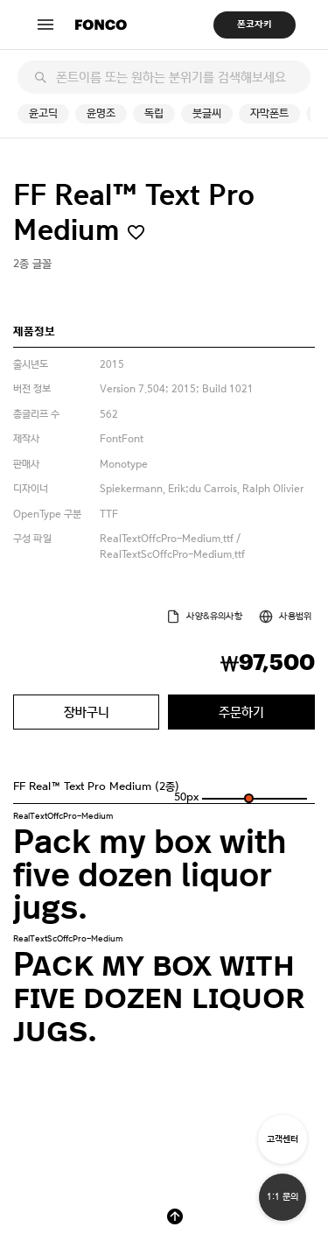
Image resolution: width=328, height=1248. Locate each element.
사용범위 (295, 616)
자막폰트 (269, 113)
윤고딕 (43, 113)
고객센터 (282, 1139)
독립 (154, 113)
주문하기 (241, 711)
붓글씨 (206, 113)
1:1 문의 (282, 1196)
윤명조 (101, 113)
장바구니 (86, 711)
